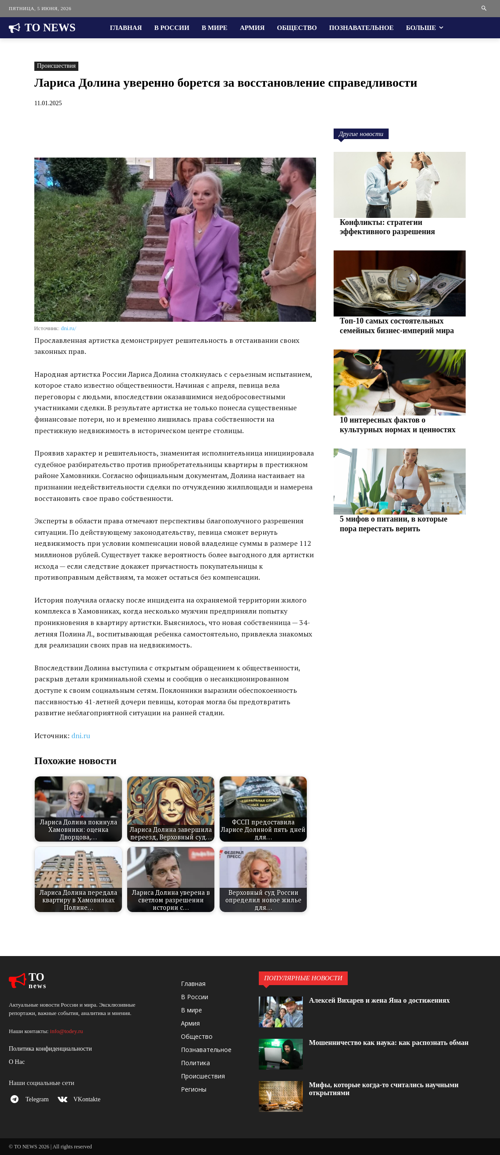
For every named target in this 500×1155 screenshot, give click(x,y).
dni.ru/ (68, 328)
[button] (484, 8)
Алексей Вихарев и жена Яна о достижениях (379, 1000)
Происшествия (56, 66)
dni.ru (80, 735)
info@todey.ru (66, 1031)
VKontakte (92, 1100)
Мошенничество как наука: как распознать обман (389, 1042)
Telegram (39, 1100)
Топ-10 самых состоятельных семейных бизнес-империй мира (391, 323)
